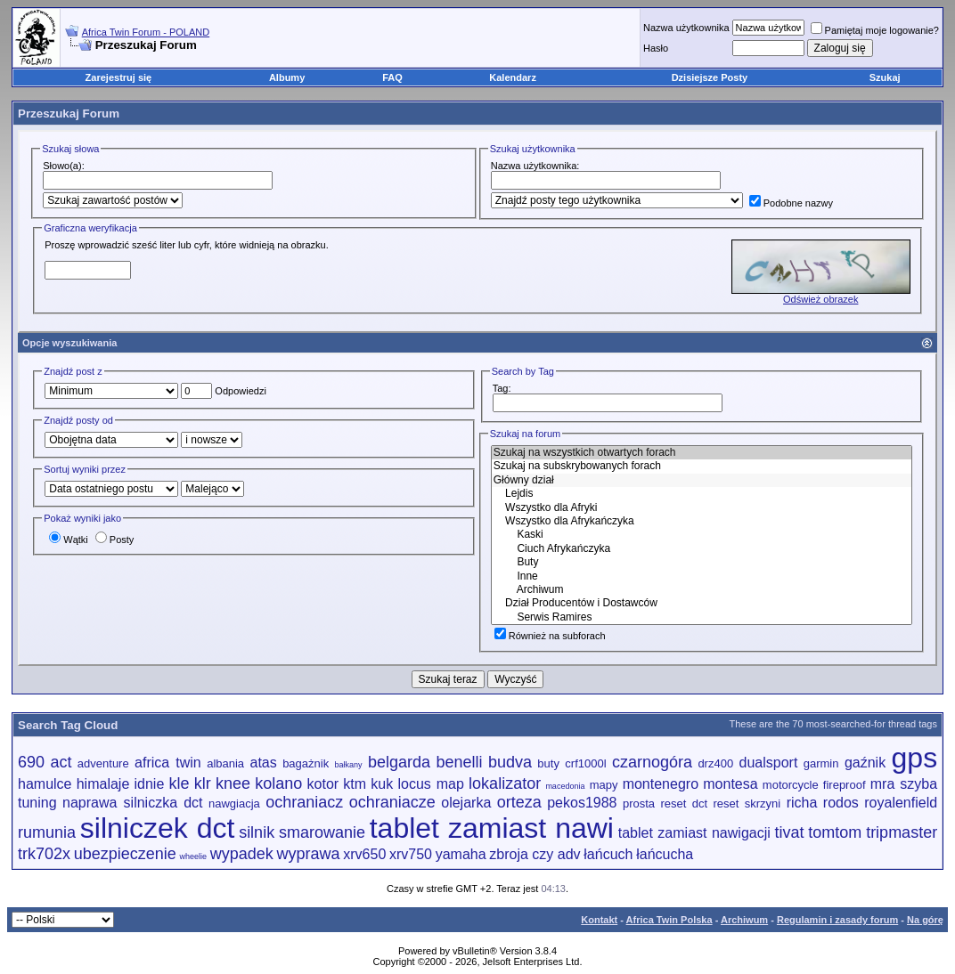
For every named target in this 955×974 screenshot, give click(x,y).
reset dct (684, 803)
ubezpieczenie (125, 854)
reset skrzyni (747, 803)
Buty (701, 562)
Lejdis (701, 493)
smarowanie (322, 832)
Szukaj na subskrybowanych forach (701, 466)
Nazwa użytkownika (686, 27)
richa (802, 802)
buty (548, 763)
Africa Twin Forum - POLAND (145, 32)
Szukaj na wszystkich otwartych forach (701, 452)
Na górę (925, 919)
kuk (382, 783)
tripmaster (901, 832)
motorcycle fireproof (814, 784)
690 (31, 762)
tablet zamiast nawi (492, 828)
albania (225, 763)
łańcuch (608, 854)
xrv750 (410, 854)
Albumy (287, 77)
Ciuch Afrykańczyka (701, 549)
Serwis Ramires (701, 617)
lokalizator (505, 783)
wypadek (241, 854)
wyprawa (308, 854)
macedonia (564, 786)
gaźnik (865, 762)
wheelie (194, 856)
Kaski (701, 534)
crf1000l (585, 763)
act (60, 762)
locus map (430, 783)
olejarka (466, 802)
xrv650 (364, 854)
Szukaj (885, 77)
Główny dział (701, 480)
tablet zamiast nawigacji (694, 832)
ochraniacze (392, 802)
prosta (639, 803)
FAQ (392, 77)
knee (233, 783)
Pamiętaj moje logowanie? (875, 30)
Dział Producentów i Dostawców (701, 603)
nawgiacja (234, 803)
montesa (730, 783)
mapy (604, 784)
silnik (256, 832)
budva (510, 762)
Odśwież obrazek (820, 299)
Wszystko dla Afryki (701, 508)
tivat (789, 832)
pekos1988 (581, 802)
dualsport (768, 762)
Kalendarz (512, 77)
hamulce (44, 783)
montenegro (660, 783)
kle (179, 783)
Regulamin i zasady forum (837, 919)
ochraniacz (304, 802)
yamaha (461, 854)
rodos (841, 802)
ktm (354, 783)
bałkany (349, 764)
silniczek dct (157, 828)
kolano (278, 783)
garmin (821, 763)
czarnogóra (652, 762)
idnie (150, 783)
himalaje (103, 783)
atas (263, 762)
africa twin (168, 762)
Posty (115, 539)
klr (202, 783)
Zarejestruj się (119, 77)
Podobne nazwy (791, 203)
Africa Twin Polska (669, 919)
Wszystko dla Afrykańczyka (701, 521)
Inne (701, 576)
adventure (103, 763)
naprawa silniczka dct (132, 802)
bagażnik (305, 763)
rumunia (47, 832)
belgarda (399, 762)
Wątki (68, 539)
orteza (519, 802)
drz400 (715, 763)
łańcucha (664, 854)
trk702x (44, 854)
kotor (323, 783)
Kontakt (599, 919)
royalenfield (900, 802)
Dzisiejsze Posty (710, 77)
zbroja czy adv (534, 854)
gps (915, 758)
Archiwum (701, 590)
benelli (459, 762)
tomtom (834, 832)
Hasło (655, 48)
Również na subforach (550, 635)
